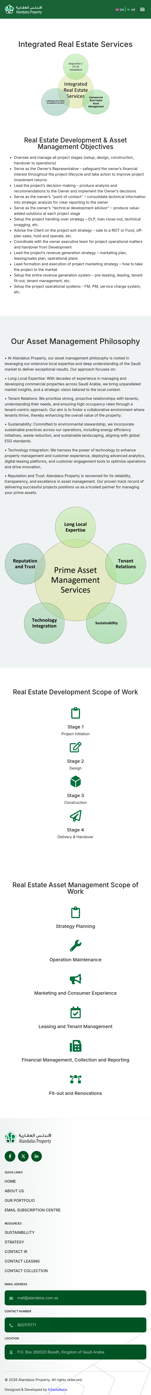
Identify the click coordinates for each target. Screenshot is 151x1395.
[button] (142, 9)
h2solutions (57, 1389)
